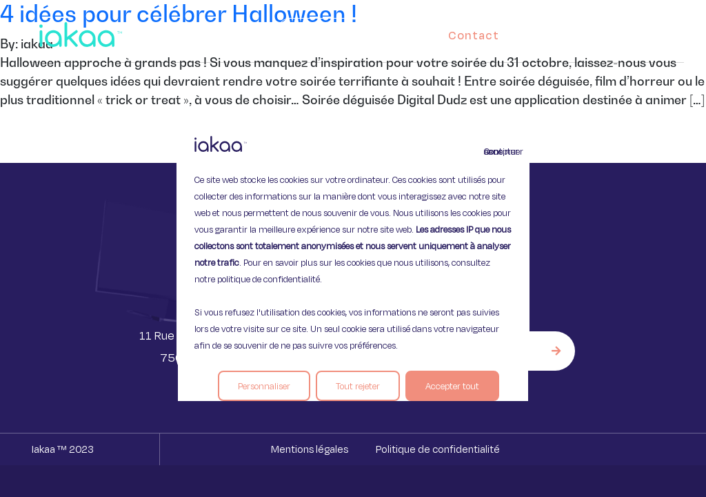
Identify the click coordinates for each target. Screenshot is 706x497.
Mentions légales (309, 449)
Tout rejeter (358, 386)
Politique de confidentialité (438, 449)
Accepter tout (452, 386)
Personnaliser (264, 386)
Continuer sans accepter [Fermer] (492, 151)
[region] (353, 248)
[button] (660, 32)
